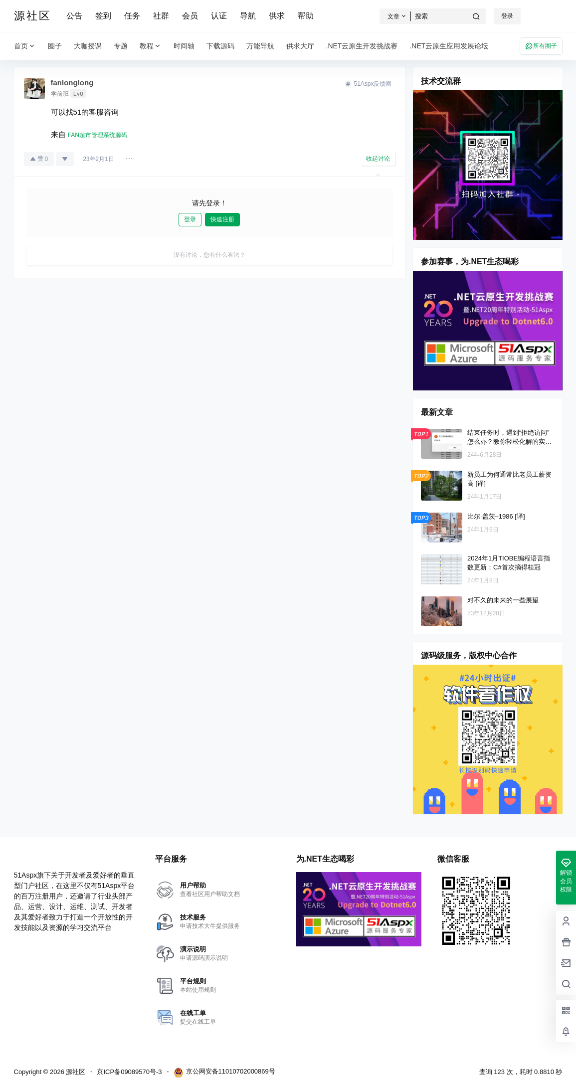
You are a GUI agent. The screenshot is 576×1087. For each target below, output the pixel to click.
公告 (74, 15)
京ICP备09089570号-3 (129, 1072)
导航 (248, 15)
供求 (277, 15)
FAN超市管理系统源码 (97, 135)
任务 (132, 15)
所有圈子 (541, 45)
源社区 (75, 1072)
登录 (507, 15)
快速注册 (222, 219)
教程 (151, 46)
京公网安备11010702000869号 (224, 1073)
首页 (25, 46)
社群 (161, 15)
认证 (219, 15)
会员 (190, 15)
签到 (103, 15)
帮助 (306, 15)
